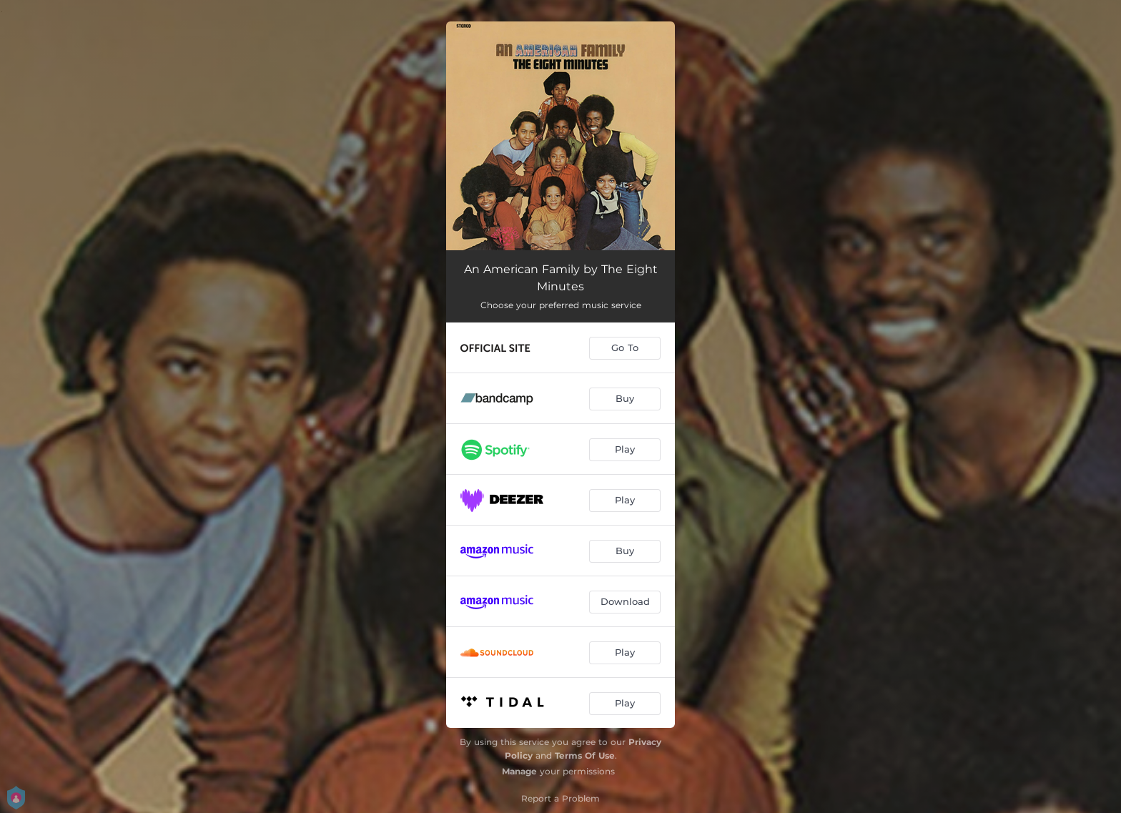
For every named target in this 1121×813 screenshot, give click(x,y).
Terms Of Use (585, 755)
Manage (519, 771)
